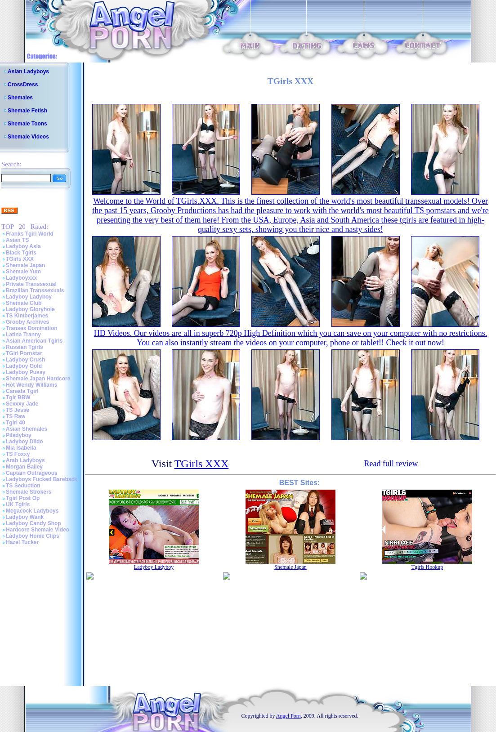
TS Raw (15, 416)
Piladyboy (18, 435)
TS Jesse (17, 410)
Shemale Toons (27, 124)
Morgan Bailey (24, 467)
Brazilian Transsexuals (35, 290)
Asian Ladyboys (28, 71)
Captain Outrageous (32, 473)
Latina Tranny (23, 334)
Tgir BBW (18, 397)
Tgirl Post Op (23, 498)
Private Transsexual (31, 284)
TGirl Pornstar (24, 353)
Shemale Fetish (27, 110)
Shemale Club (23, 303)
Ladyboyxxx (21, 278)
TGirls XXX (20, 259)
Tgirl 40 (15, 423)
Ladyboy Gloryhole (30, 309)
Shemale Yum (23, 271)
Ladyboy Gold (24, 366)
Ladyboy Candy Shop (33, 523)
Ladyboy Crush (25, 360)
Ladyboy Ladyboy (29, 297)
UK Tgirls (18, 504)
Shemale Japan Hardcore (38, 378)
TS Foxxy (18, 454)
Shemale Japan (25, 265)
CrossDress (23, 84)
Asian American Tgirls (34, 341)
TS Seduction (23, 485)
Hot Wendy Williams (31, 385)
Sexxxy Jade (22, 404)
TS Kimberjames (27, 315)
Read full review (391, 463)
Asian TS (17, 240)
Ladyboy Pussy (25, 372)
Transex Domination (32, 328)
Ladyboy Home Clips (32, 536)
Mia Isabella (21, 448)
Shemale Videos (28, 137)
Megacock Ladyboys (32, 511)
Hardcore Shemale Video (37, 530)
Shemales (20, 97)
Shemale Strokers (28, 492)
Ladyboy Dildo (24, 441)
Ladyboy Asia (23, 246)
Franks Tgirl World (30, 234)
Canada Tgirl (22, 391)
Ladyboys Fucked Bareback (41, 479)
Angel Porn (288, 716)
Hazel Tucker (22, 542)
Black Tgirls (21, 253)
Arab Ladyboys (25, 460)
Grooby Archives (27, 322)
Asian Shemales (26, 429)
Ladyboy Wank (25, 517)
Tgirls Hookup (427, 567)
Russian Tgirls (24, 347)
